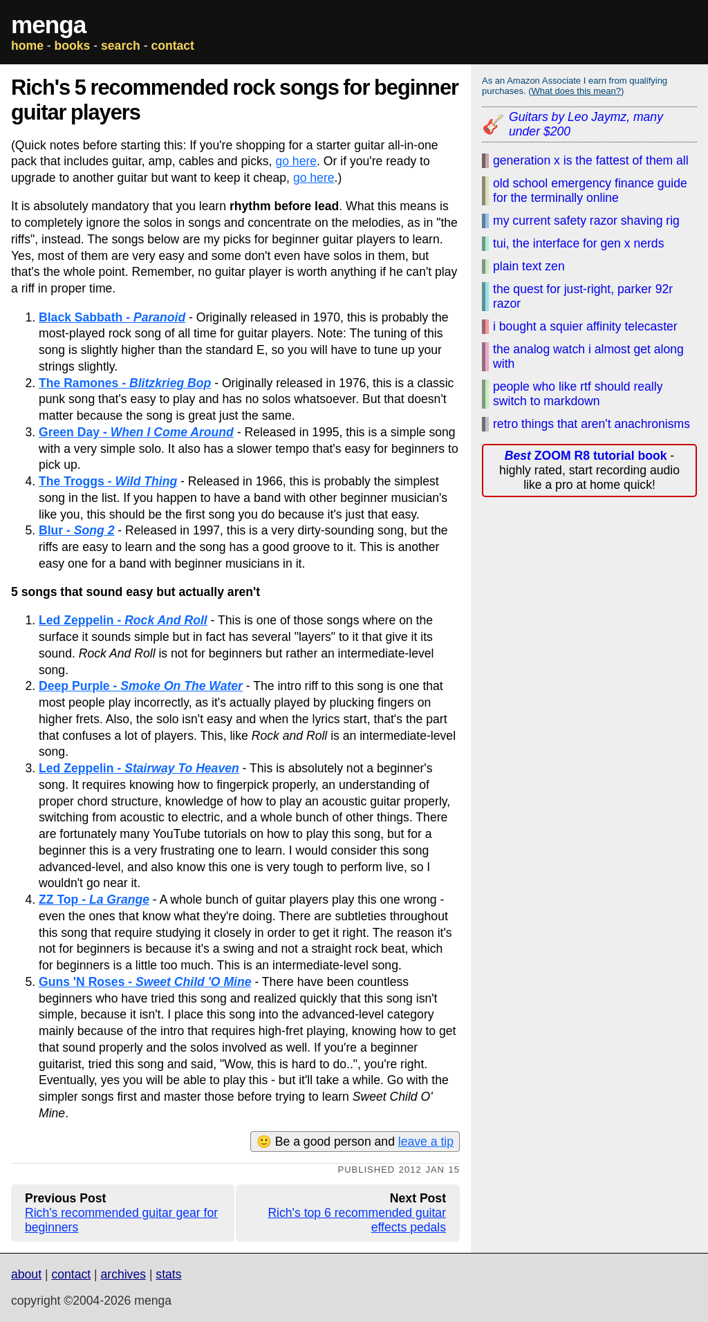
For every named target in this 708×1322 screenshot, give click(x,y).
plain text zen (529, 266)
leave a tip (426, 1141)
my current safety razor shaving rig (586, 220)
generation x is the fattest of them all (591, 160)
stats (168, 1274)
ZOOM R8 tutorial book (586, 456)
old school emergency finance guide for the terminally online (590, 190)
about (26, 1274)
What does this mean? (576, 91)
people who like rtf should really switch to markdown (577, 394)
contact (172, 46)
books (73, 46)
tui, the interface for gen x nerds (578, 243)
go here (296, 161)
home (27, 46)
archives (123, 1274)
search (120, 46)
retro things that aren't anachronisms (591, 424)
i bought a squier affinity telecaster (585, 326)
